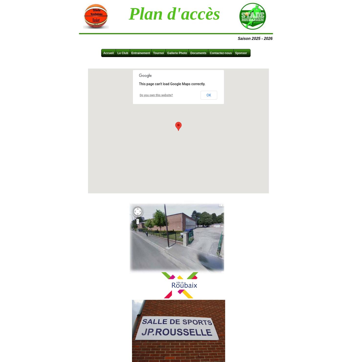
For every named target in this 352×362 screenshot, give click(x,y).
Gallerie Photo (177, 53)
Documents (198, 53)
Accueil (108, 53)
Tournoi (158, 53)
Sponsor (241, 53)
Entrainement (140, 53)
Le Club (123, 53)
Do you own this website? (156, 95)
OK (209, 95)
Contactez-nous (221, 53)
